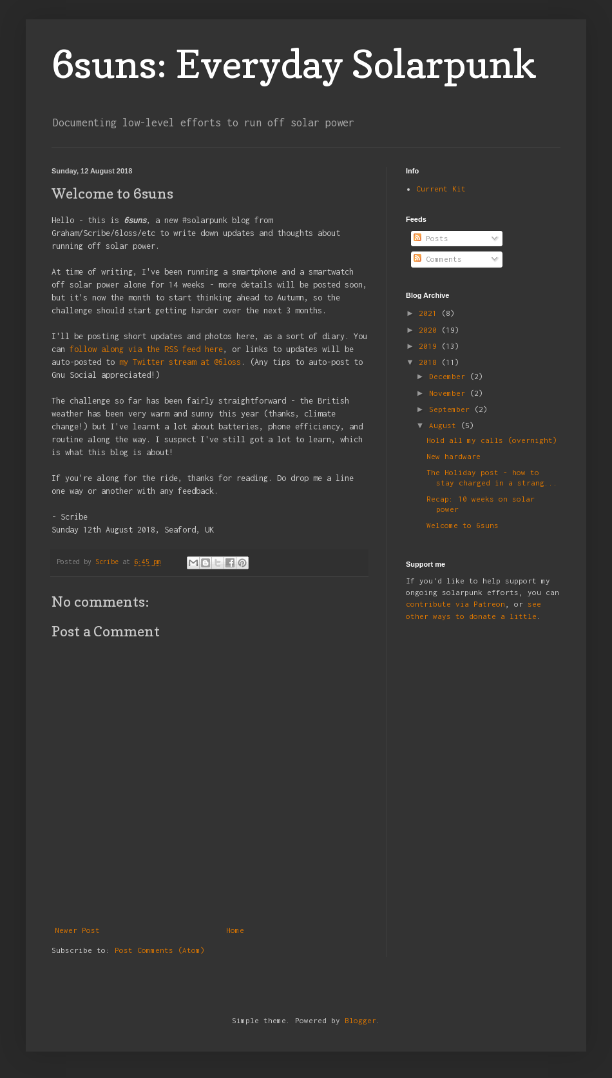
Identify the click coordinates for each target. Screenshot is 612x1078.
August (445, 425)
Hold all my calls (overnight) (491, 440)
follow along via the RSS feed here (146, 349)
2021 (430, 313)
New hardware (453, 456)
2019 (430, 346)
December (449, 376)
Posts (431, 238)
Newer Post (77, 930)
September (451, 409)
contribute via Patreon (455, 604)
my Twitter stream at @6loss (180, 362)
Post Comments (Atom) (160, 950)
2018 (430, 362)
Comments (438, 259)
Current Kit (441, 188)
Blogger (360, 1020)
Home (235, 930)
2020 (430, 330)
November (449, 393)
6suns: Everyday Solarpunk (294, 64)
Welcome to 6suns (462, 525)
